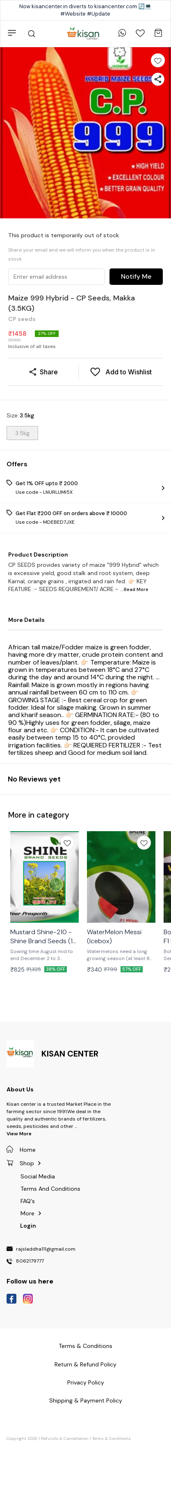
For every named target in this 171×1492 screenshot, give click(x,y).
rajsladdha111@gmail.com (45, 1249)
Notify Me (136, 276)
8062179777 (30, 1261)
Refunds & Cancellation (65, 1438)
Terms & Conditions (111, 1438)
